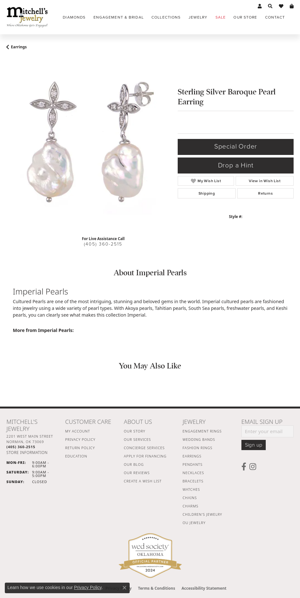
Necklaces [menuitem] (193, 472)
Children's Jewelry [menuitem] (202, 514)
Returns (265, 193)
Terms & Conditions (156, 588)
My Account (77, 431)
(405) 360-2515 (103, 244)
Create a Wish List (143, 481)
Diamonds (74, 17)
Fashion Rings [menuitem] (197, 447)
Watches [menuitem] (191, 489)
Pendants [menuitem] (192, 464)
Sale (220, 17)
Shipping (207, 193)
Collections (166, 17)
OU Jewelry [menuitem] (194, 522)
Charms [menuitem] (190, 506)
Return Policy (80, 447)
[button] (260, 6)
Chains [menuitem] (189, 497)
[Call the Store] (20, 446)
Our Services (137, 439)
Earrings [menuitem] (191, 456)
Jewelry (198, 17)
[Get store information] (27, 452)
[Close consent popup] (124, 588)
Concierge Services (144, 447)
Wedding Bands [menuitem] (198, 439)
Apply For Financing (145, 456)
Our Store (245, 17)
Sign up (254, 445)
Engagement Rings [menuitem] (202, 431)
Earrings (19, 47)
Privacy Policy (80, 439)
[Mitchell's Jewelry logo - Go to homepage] (27, 17)
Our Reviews (137, 472)
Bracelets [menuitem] (192, 481)
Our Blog (134, 464)
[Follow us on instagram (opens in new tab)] (252, 467)
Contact (275, 17)
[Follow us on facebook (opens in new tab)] (243, 467)
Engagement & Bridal (118, 17)
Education (76, 456)
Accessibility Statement (204, 588)
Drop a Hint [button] (236, 165)
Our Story (134, 431)
